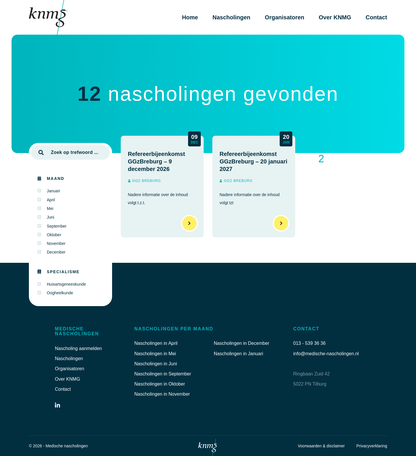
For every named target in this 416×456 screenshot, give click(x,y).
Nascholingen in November (162, 394)
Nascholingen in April (155, 343)
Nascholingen (231, 17)
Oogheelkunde (60, 293)
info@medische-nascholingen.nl (326, 353)
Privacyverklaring (371, 446)
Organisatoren (284, 17)
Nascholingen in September (162, 373)
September (56, 226)
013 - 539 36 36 (309, 343)
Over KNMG (335, 17)
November (56, 243)
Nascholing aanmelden (78, 348)
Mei (50, 208)
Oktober (54, 234)
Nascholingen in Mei (155, 353)
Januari (53, 191)
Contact (376, 17)
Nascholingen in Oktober (159, 383)
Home (190, 17)
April (51, 200)
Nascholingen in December (241, 343)
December (56, 252)
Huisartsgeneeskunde (66, 284)
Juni (50, 217)
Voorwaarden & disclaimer (321, 446)
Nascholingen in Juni (155, 363)
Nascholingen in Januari (238, 353)
